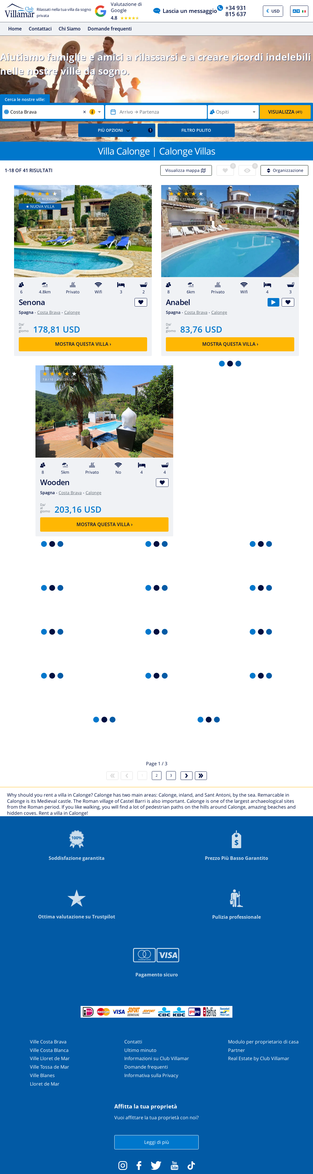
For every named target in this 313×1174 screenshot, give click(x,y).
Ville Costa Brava (48, 1041)
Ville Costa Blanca (49, 1050)
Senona (32, 302)
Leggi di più (156, 1142)
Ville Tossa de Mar (49, 1067)
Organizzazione (284, 170)
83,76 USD (201, 329)
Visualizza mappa (186, 170)
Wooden (54, 482)
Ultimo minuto (140, 1050)
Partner (236, 1050)
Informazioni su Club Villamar (156, 1058)
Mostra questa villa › (83, 344)
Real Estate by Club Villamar (258, 1058)
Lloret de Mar (44, 1084)
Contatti (133, 1041)
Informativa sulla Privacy (151, 1075)
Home (15, 28)
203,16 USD (78, 509)
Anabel (178, 302)
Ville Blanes (42, 1075)
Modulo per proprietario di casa (263, 1041)
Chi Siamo (70, 28)
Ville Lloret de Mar (50, 1058)
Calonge (72, 312)
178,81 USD (56, 329)
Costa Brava (48, 312)
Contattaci (40, 28)
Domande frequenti (110, 28)
